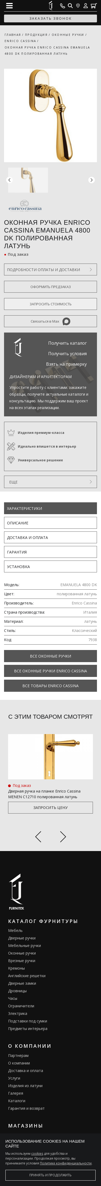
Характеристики (24, 508)
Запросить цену (50, 807)
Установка (18, 566)
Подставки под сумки (27, 1021)
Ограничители (21, 1005)
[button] (91, 180)
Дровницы (17, 990)
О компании (19, 1063)
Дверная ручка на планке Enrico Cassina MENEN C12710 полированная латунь (44, 794)
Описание (17, 522)
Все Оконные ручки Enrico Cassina (50, 670)
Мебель (15, 930)
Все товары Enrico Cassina (50, 685)
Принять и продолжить (50, 1175)
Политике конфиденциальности (66, 1163)
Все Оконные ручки (50, 656)
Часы (12, 998)
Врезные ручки (21, 960)
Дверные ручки (22, 937)
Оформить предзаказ (50, 286)
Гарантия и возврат (26, 1108)
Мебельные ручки (24, 945)
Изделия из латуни (25, 1085)
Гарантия (17, 552)
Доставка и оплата (27, 537)
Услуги (14, 1078)
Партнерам (18, 1055)
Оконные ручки (22, 953)
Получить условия (67, 354)
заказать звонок (50, 18)
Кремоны (16, 968)
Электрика (17, 1013)
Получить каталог (67, 343)
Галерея (15, 1093)
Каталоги (16, 1100)
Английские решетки (27, 975)
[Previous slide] (38, 837)
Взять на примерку (66, 364)
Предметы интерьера (27, 1028)
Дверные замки (22, 983)
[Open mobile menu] (9, 5)
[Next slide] (63, 837)
